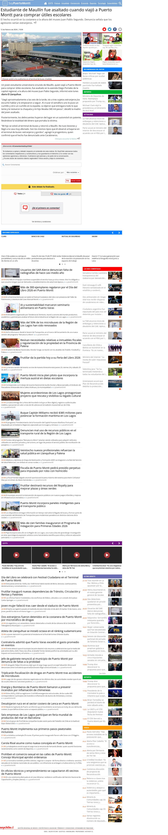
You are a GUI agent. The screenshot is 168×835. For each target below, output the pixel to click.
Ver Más (102, 673)
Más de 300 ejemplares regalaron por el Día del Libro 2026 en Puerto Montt (48, 288)
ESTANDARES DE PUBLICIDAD (84, 828)
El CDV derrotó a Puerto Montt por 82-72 (96, 721)
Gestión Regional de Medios (28, 828)
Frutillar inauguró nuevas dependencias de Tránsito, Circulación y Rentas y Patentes (40, 593)
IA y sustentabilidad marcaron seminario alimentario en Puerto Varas (45, 306)
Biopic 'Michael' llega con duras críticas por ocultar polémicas (94, 76)
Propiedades (80, 831)
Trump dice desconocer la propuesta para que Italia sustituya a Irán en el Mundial (96, 669)
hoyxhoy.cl (89, 831)
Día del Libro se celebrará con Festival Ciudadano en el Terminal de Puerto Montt (39, 579)
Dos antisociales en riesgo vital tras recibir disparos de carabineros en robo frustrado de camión (94, 301)
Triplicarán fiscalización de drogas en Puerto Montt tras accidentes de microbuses (41, 674)
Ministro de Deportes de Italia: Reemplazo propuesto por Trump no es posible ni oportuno (93, 100)
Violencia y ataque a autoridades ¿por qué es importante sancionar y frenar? (96, 791)
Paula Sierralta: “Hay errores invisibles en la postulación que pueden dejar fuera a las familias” (97, 737)
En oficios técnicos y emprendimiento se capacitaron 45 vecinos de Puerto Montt (40, 772)
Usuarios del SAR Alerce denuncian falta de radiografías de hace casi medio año (46, 271)
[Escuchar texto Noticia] (78, 138)
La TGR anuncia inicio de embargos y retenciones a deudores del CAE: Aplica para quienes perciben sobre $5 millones (94, 123)
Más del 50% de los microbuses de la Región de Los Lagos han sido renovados (48, 324)
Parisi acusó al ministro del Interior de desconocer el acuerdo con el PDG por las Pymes (94, 132)
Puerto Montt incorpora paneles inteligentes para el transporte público (50, 504)
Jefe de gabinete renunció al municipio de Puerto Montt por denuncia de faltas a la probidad (37, 660)
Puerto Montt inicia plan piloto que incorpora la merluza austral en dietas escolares (48, 376)
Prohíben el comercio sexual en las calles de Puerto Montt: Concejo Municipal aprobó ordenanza (36, 755)
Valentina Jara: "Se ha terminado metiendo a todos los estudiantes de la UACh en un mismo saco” (94, 373)
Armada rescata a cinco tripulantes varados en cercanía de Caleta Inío (96, 659)
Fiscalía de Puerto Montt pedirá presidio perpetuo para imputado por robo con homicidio (50, 469)
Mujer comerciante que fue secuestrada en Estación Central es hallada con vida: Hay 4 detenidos (96, 632)
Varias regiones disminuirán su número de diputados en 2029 (96, 819)
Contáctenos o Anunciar (47, 828)
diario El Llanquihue (11, 94)
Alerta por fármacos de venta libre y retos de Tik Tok (96, 753)
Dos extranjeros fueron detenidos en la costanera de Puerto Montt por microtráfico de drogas (41, 618)
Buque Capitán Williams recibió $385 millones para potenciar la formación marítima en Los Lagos (51, 414)
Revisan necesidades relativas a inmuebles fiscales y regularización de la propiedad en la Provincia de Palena (51, 343)
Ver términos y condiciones (41, 222)
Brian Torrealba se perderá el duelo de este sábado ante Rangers (96, 704)
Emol (46, 831)
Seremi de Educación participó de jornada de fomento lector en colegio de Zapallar (96, 640)
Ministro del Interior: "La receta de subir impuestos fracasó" (94, 360)
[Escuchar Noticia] (35, 22)
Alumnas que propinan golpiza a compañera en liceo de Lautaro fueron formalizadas (96, 650)
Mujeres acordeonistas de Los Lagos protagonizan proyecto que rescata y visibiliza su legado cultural (50, 394)
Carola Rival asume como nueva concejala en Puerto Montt (37, 743)
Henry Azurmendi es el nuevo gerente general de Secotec (96, 592)
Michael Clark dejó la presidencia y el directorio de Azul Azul (94, 108)
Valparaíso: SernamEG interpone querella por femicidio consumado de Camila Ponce (97, 622)
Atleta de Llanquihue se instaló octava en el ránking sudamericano (41, 631)
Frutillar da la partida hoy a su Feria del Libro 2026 (50, 357)
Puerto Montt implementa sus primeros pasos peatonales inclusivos (36, 730)
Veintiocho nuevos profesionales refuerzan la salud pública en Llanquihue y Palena (47, 451)
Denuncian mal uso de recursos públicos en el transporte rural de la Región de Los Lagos (48, 432)
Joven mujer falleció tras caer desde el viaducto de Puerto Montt (40, 605)
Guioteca (62, 831)
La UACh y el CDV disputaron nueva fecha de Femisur (95, 712)
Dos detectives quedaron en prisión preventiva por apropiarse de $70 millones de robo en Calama (96, 605)
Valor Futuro (53, 831)
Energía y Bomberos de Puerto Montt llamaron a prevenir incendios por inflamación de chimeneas (36, 688)
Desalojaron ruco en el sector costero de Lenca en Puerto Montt (40, 703)
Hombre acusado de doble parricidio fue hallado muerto (94, 85)
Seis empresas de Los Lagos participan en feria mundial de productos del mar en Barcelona (36, 716)
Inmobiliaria (70, 831)
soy (71, 282)
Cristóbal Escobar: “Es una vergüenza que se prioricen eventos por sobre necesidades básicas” (96, 764)
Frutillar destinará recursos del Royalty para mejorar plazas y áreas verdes (46, 487)
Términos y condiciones (66, 828)
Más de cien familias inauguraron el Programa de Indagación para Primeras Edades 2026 (50, 524)
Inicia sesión (43, 158)
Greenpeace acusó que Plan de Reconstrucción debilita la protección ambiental (93, 385)
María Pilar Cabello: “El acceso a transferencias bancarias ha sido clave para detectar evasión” (97, 747)
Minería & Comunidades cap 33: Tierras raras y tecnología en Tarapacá (96, 802)
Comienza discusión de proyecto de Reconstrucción (95, 772)
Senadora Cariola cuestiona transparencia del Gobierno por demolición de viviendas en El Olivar (95, 277)
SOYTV (5, 543)
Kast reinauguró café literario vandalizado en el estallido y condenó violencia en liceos (94, 289)
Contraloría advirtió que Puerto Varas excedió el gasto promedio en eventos (40, 643)
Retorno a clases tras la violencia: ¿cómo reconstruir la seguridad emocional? (96, 782)
